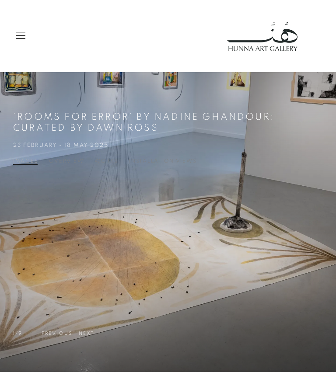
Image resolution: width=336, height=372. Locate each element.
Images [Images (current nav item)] (25, 160)
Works (106, 160)
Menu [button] (19, 36)
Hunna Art (266, 36)
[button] (57, 333)
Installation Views (162, 160)
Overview (66, 160)
